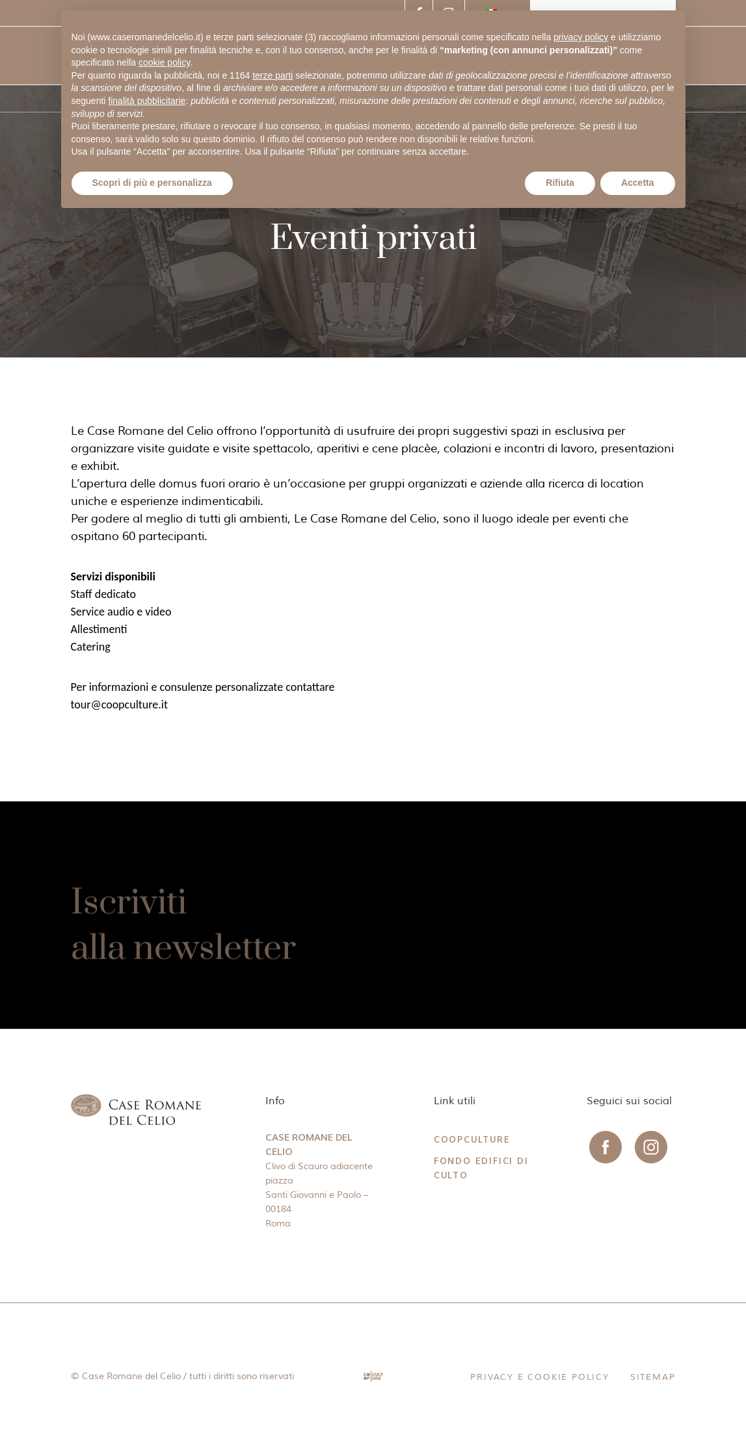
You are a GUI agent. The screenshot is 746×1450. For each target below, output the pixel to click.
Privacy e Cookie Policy (539, 1377)
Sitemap (653, 1377)
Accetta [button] (637, 182)
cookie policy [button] (164, 62)
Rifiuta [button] (560, 182)
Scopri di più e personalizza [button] (152, 182)
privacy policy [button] (580, 37)
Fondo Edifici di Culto (481, 1168)
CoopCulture (472, 1139)
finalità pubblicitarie (146, 101)
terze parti (272, 75)
